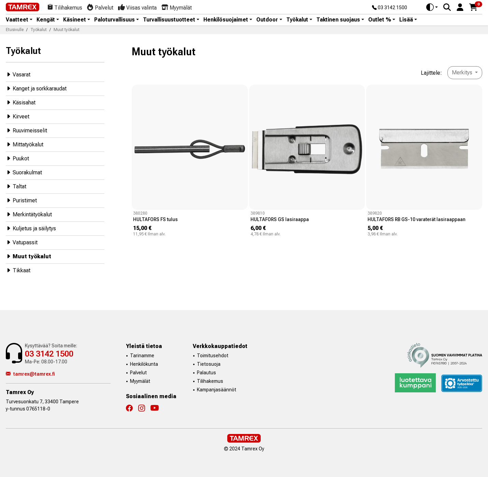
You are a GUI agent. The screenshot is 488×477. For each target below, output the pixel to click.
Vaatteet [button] (17, 20)
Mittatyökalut (24, 144)
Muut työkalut (28, 256)
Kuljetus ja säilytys (31, 228)
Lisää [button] (406, 20)
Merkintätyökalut (29, 214)
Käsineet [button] (74, 20)
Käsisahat (20, 102)
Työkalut (23, 50)
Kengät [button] (46, 20)
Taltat (16, 186)
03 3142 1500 (389, 8)
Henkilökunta (144, 364)
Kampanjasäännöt (216, 389)
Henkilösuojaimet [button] (225, 20)
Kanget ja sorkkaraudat (36, 88)
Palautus (206, 372)
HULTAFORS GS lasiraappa (279, 219)
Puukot (17, 158)
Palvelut (138, 372)
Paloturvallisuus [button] (114, 20)
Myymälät (140, 381)
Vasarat (18, 74)
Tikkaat (18, 270)
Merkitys (463, 72)
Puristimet (21, 200)
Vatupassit (22, 242)
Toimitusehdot (212, 355)
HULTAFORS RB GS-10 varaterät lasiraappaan (416, 219)
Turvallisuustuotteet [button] (169, 20)
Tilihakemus (210, 381)
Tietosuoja (208, 364)
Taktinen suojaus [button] (338, 20)
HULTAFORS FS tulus (155, 219)
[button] (460, 6)
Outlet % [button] (379, 20)
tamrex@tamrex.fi (30, 374)
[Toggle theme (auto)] (432, 7)
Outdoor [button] (267, 20)
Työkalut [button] (297, 20)
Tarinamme (142, 355)
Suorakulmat (24, 172)
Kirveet (17, 116)
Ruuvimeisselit (26, 130)
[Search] (447, 7)
